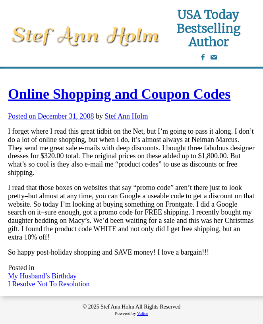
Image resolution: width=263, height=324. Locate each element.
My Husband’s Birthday (42, 276)
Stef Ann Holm (126, 116)
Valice (142, 313)
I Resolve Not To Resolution (48, 284)
